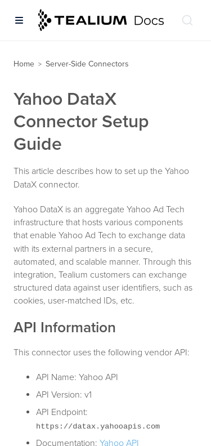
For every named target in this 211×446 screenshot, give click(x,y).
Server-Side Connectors (87, 64)
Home (24, 64)
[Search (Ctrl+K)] (187, 20)
